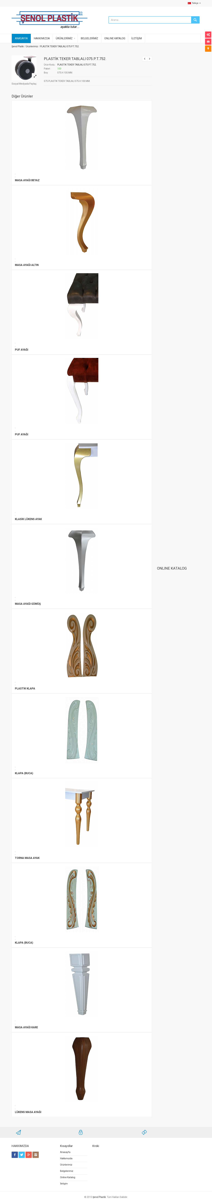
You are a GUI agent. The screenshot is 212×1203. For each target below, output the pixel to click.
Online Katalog (67, 1177)
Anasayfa (65, 1152)
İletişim (64, 1183)
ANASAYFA (21, 38)
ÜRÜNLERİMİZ (64, 38)
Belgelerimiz (66, 1171)
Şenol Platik (18, 46)
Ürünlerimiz (32, 46)
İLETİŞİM (136, 38)
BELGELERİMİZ (89, 38)
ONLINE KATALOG (114, 38)
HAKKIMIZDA (42, 38)
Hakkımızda (66, 1158)
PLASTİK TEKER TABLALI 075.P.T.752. (59, 46)
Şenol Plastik (99, 1197)
